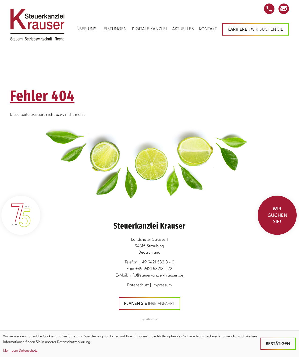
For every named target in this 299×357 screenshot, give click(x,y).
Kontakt (208, 29)
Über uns (86, 29)
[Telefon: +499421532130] (157, 262)
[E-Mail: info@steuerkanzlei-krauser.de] (283, 9)
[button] (269, 9)
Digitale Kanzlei (149, 29)
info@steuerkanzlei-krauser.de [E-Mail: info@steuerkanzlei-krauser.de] (156, 276)
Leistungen (114, 29)
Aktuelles (183, 29)
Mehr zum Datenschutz (20, 351)
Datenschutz (138, 286)
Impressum (162, 286)
